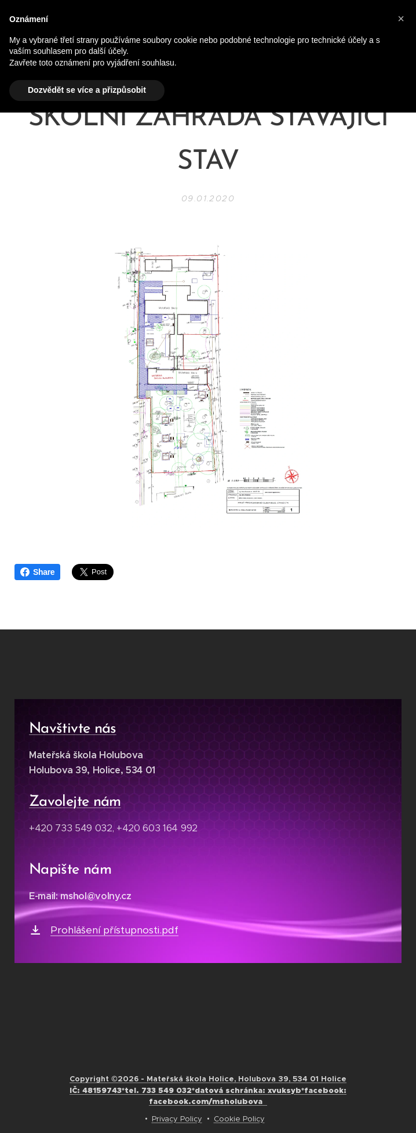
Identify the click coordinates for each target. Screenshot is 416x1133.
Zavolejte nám (75, 802)
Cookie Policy (239, 1119)
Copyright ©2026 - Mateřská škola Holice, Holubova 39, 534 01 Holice (208, 1090)
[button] (401, 18)
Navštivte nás (72, 729)
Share (37, 572)
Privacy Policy (177, 1119)
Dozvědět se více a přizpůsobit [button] (87, 90)
